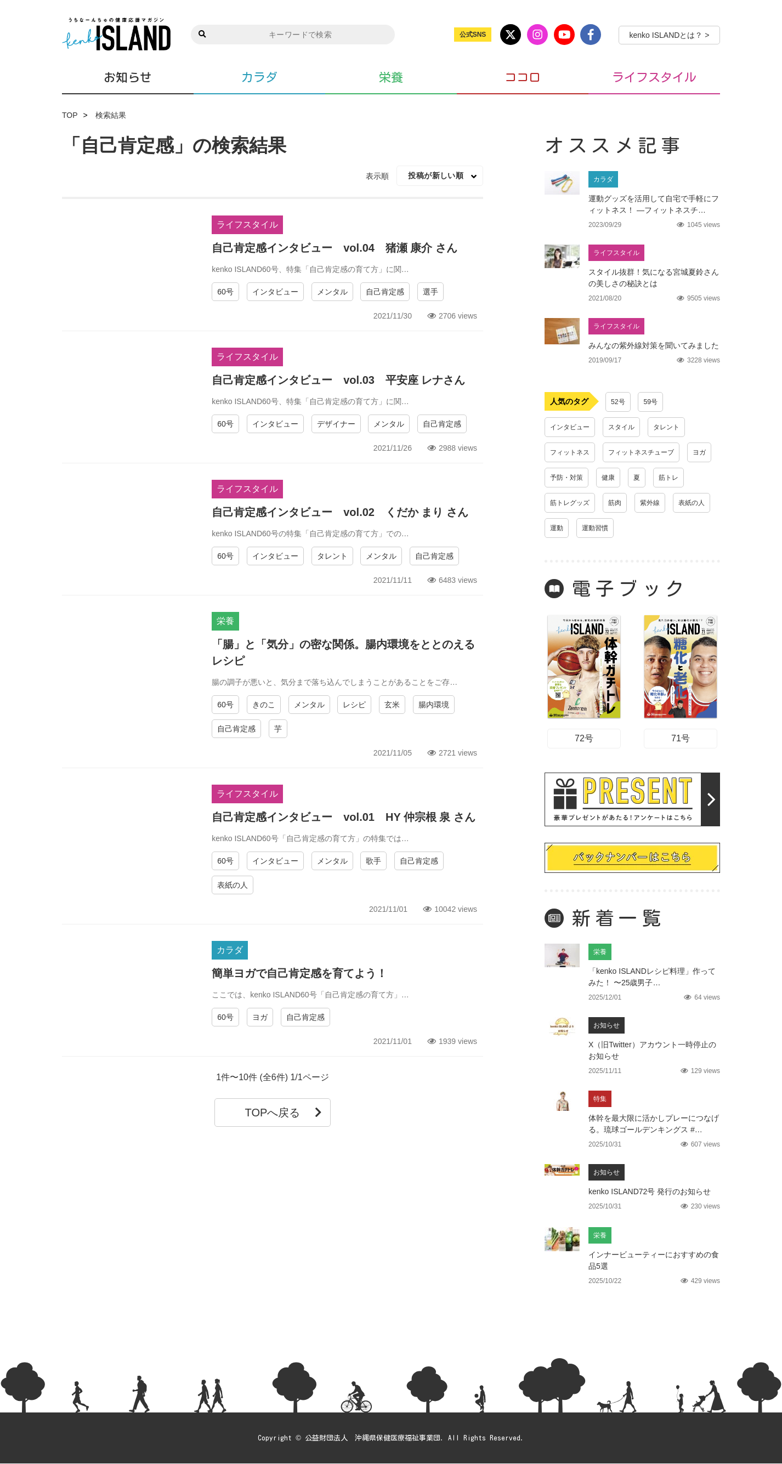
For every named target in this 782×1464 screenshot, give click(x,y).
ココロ (523, 77)
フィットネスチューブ (653, 452)
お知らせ (128, 77)
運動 (648, 528)
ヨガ (260, 1017)
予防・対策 (603, 477)
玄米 (392, 704)
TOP (70, 115)
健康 (648, 477)
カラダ (259, 77)
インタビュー (275, 291)
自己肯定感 (385, 291)
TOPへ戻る (283, 1112)
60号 (225, 291)
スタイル (630, 427)
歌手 (373, 860)
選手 (430, 291)
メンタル (332, 291)
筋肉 (664, 502)
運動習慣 (690, 528)
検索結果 (110, 115)
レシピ (354, 704)
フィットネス (573, 452)
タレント (332, 556)
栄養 (391, 77)
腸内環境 (433, 704)
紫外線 (561, 528)
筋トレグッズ (615, 502)
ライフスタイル (654, 77)
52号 (619, 402)
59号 (653, 402)
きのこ (263, 704)
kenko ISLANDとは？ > (670, 35)
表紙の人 (232, 885)
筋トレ (561, 502)
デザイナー (336, 423)
